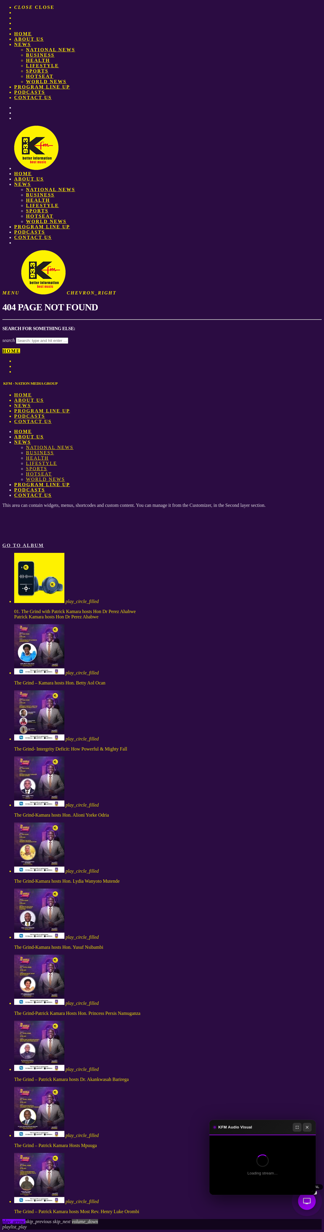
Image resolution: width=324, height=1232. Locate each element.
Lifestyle (42, 65)
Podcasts (29, 92)
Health (38, 60)
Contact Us (33, 97)
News (22, 44)
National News (50, 49)
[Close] (307, 1127)
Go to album (23, 545)
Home (23, 33)
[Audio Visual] (307, 1201)
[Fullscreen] (297, 1127)
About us (29, 39)
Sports (37, 70)
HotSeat (39, 76)
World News (46, 81)
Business (40, 55)
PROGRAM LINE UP (42, 86)
